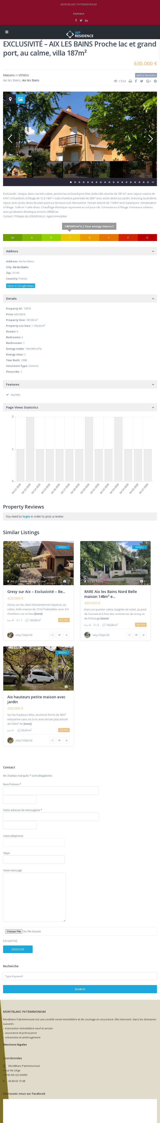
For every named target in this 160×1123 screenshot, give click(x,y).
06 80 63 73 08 (16, 1081)
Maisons (9, 75)
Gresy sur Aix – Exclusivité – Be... (36, 591)
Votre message (34, 895)
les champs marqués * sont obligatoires (27, 775)
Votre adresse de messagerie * (51, 818)
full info (64, 620)
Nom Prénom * (51, 793)
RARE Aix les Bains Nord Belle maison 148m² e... (110, 594)
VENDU (24, 75)
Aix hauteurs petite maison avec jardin (36, 699)
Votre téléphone (34, 839)
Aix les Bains (30, 80)
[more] (38, 614)
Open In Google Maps (20, 286)
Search (80, 989)
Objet (34, 856)
